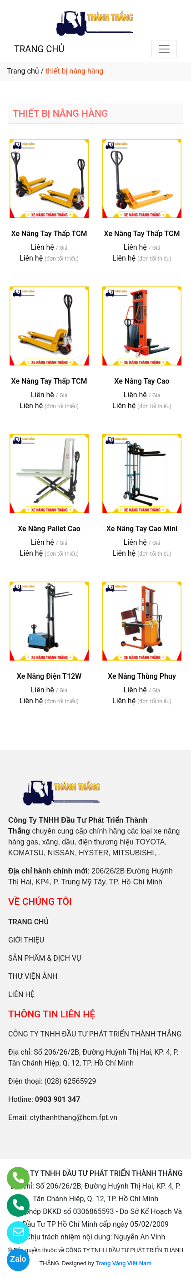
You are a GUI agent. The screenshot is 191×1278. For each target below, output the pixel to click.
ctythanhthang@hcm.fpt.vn (73, 1117)
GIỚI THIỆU (26, 940)
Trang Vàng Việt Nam (123, 1263)
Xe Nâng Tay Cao (141, 381)
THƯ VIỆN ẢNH (32, 976)
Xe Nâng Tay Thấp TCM (49, 233)
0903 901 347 (57, 1099)
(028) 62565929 (70, 1081)
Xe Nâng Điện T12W (49, 676)
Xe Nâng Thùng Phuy (142, 676)
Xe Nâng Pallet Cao (49, 528)
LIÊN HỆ (21, 994)
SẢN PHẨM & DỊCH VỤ (44, 958)
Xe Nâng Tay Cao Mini (142, 528)
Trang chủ (23, 71)
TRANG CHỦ (39, 49)
